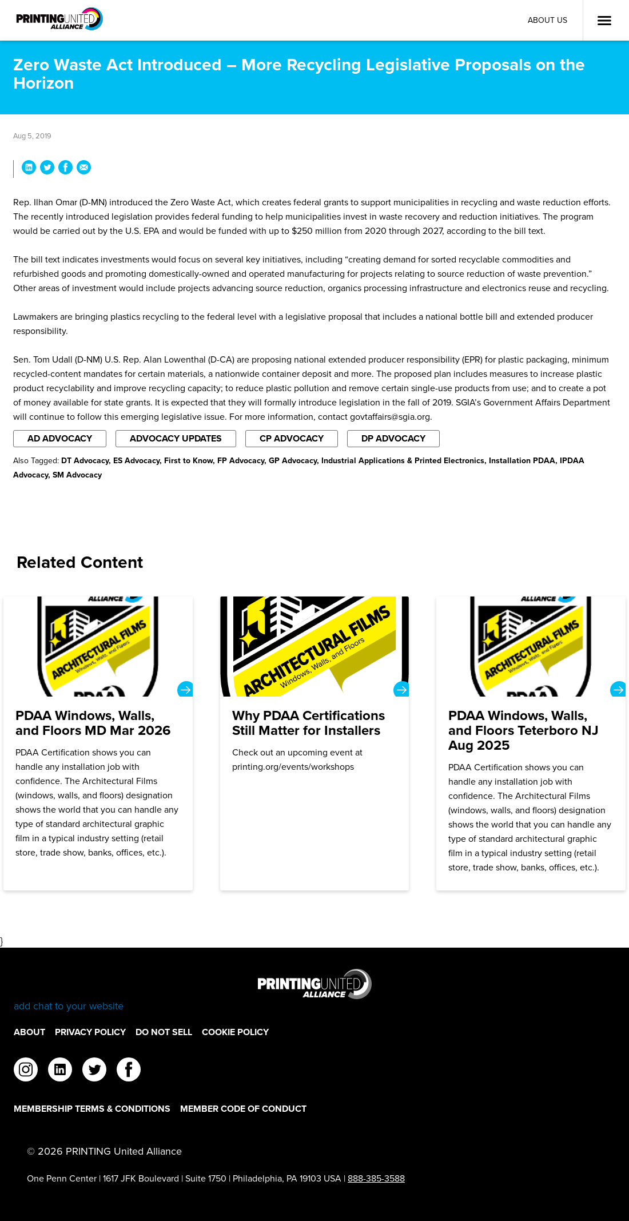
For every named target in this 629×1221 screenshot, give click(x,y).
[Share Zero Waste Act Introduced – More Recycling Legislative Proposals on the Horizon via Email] (84, 169)
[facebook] (129, 1071)
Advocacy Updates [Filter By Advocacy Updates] (176, 438)
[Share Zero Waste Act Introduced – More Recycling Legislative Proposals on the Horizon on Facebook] (65, 169)
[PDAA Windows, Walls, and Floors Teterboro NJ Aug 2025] (531, 743)
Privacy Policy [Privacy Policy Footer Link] (90, 1032)
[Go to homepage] (314, 991)
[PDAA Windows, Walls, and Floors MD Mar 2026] (98, 743)
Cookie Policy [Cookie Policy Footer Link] (235, 1032)
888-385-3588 (376, 1178)
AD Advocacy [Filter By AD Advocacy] (59, 438)
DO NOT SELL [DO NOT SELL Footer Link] (164, 1032)
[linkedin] (60, 1071)
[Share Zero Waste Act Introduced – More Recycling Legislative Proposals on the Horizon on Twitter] (47, 169)
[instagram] (26, 1071)
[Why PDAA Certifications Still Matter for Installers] (314, 743)
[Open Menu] (604, 20)
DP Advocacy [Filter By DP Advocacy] (393, 438)
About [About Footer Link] (29, 1032)
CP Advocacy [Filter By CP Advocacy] (292, 438)
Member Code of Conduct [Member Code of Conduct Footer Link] (243, 1108)
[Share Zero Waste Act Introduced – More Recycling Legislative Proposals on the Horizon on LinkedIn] (29, 169)
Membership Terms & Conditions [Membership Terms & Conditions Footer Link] (92, 1108)
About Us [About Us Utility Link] (547, 20)
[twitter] (94, 1071)
